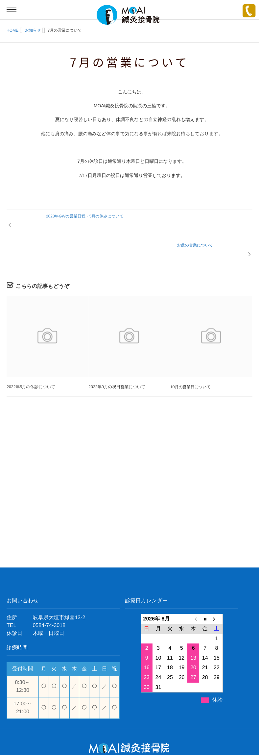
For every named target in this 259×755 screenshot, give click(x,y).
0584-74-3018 (49, 598)
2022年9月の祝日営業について (115, 359)
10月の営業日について (190, 359)
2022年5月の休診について (30, 359)
